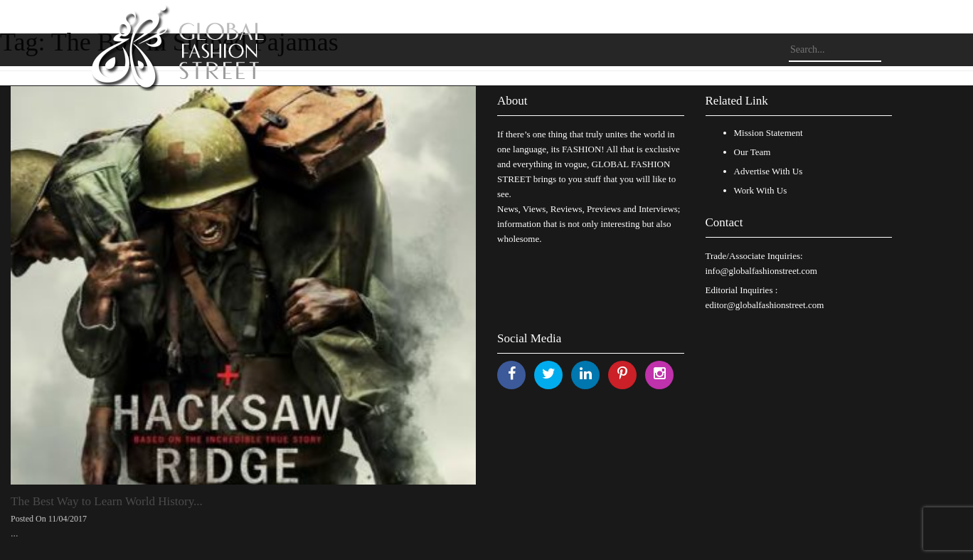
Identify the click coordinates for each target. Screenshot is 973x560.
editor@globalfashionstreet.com (765, 305)
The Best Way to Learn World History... (107, 501)
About (512, 100)
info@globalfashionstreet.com (761, 270)
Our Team (752, 152)
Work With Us (760, 190)
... (14, 533)
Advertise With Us (768, 171)
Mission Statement (768, 132)
